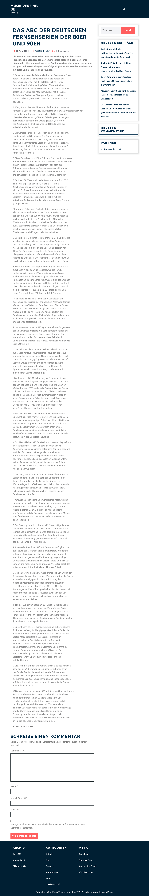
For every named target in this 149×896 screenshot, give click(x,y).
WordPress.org (86, 872)
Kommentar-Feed (87, 866)
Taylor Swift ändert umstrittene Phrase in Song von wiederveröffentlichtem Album (116, 67)
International (52, 872)
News (48, 878)
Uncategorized (53, 884)
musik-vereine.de (24, 7)
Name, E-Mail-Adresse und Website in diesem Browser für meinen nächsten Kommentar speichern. (47, 826)
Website (14, 809)
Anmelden (83, 854)
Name (14, 786)
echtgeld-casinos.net (111, 149)
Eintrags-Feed (85, 860)
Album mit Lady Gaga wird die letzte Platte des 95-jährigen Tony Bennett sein (118, 95)
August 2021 (19, 860)
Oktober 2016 (19, 866)
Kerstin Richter (42, 51)
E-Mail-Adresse (18, 798)
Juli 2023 (17, 854)
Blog (48, 860)
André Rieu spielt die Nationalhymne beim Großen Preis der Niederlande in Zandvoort (117, 53)
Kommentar (17, 750)
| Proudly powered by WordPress (96, 892)
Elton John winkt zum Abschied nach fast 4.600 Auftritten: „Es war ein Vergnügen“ (117, 81)
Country (50, 866)
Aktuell (49, 854)
